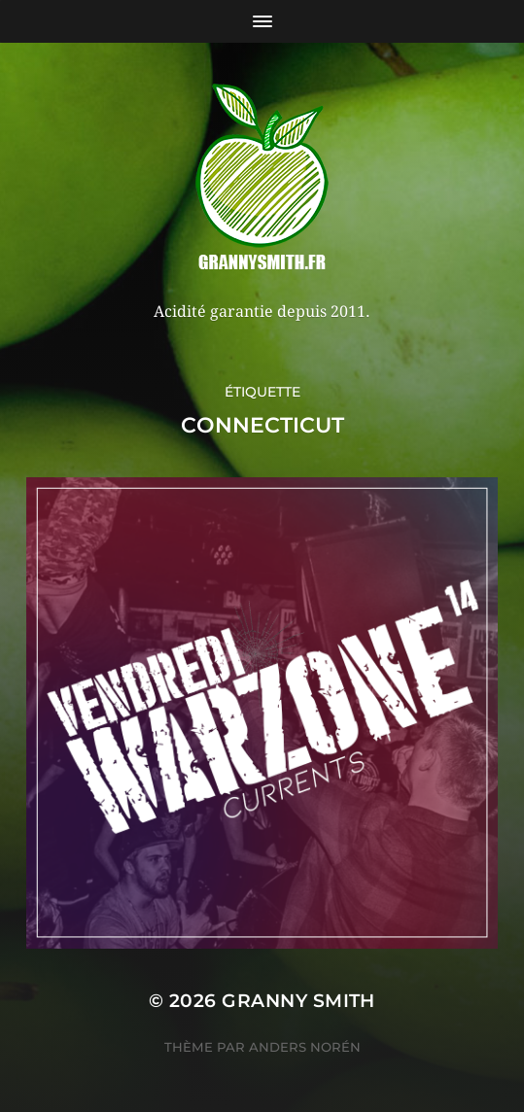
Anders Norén (305, 1047)
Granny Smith (298, 1001)
